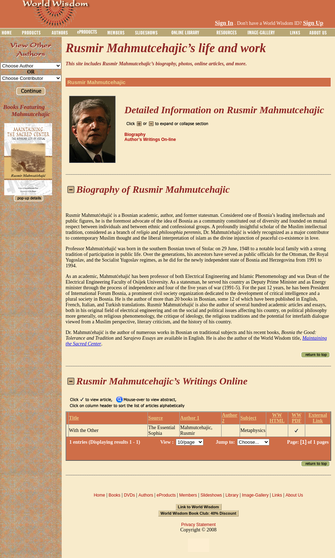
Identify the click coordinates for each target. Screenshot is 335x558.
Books (114, 495)
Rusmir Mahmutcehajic (96, 82)
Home (99, 495)
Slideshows (211, 495)
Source (155, 418)
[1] (303, 442)
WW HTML (277, 417)
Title (74, 418)
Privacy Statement (198, 524)
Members (188, 495)
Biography (134, 134)
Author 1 (189, 418)
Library (232, 495)
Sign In (224, 23)
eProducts (166, 495)
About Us (294, 495)
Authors (146, 495)
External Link (317, 417)
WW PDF (296, 417)
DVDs (129, 495)
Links (277, 495)
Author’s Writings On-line (150, 139)
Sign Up (313, 23)
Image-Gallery (255, 495)
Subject (248, 418)
